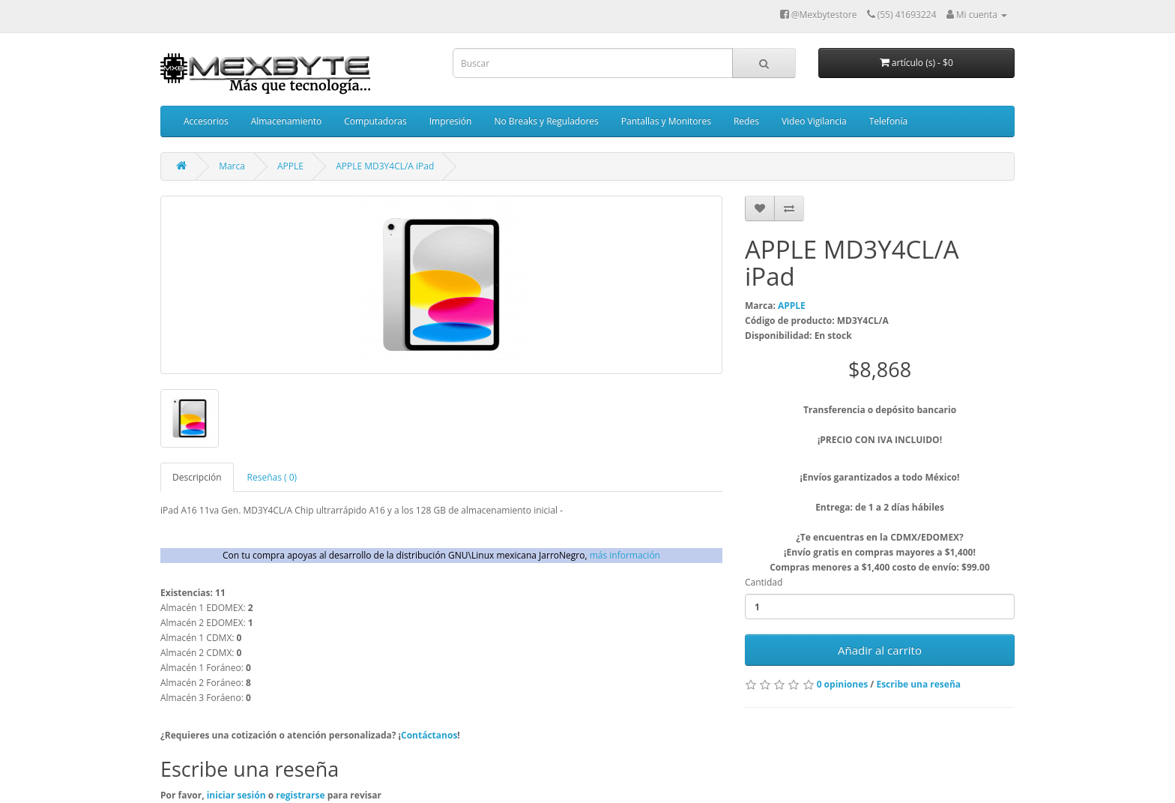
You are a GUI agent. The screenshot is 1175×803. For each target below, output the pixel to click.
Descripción (197, 477)
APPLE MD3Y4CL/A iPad (385, 166)
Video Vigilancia (814, 121)
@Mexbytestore (818, 14)
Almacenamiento (286, 121)
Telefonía (888, 121)
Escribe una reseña (918, 684)
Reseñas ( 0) (272, 477)
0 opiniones (843, 684)
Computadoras (375, 121)
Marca (232, 166)
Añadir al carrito (880, 650)
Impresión (450, 121)
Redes (746, 121)
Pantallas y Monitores (666, 121)
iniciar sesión (237, 795)
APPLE (290, 166)
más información (625, 555)
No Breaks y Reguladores (546, 121)
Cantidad (763, 582)
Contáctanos (429, 735)
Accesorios (206, 121)
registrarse (301, 795)
